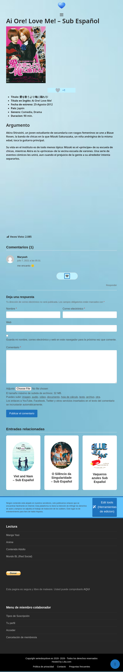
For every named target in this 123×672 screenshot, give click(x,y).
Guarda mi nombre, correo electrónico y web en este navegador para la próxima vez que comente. (61, 339)
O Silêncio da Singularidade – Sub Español (61, 477)
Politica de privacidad (43, 667)
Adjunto (10, 388)
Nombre (11, 308)
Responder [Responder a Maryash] (111, 285)
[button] (61, 14)
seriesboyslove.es (44, 659)
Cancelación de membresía (21, 637)
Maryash (22, 257)
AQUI (87, 589)
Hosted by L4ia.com (61, 662)
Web (8, 322)
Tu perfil (10, 623)
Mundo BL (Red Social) (19, 557)
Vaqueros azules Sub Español (100, 477)
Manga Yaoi (12, 535)
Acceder (10, 630)
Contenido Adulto (15, 549)
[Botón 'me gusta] (57, 90)
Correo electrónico (74, 308)
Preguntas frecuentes (79, 667)
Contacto (61, 667)
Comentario (13, 347)
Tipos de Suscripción (18, 616)
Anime (9, 542)
